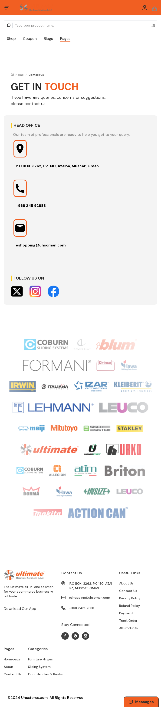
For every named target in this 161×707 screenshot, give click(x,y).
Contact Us (36, 75)
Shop (11, 38)
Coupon (30, 38)
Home (20, 75)
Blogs (48, 38)
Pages (65, 38)
